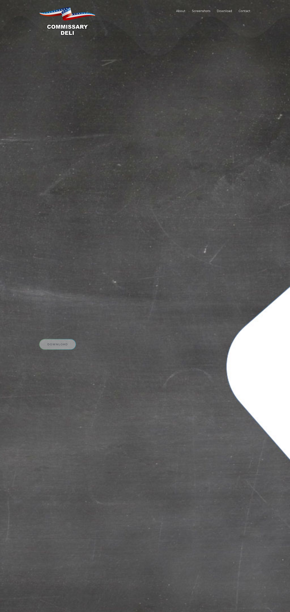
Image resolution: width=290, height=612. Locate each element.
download (57, 345)
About (181, 11)
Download (224, 11)
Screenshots (201, 11)
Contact (244, 11)
